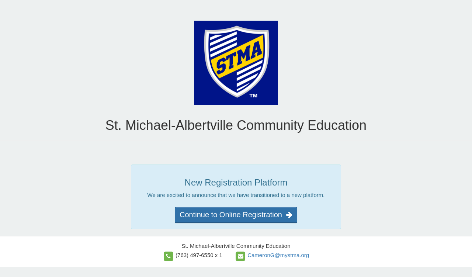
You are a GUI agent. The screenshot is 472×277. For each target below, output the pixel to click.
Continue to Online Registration (236, 215)
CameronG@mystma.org (278, 255)
